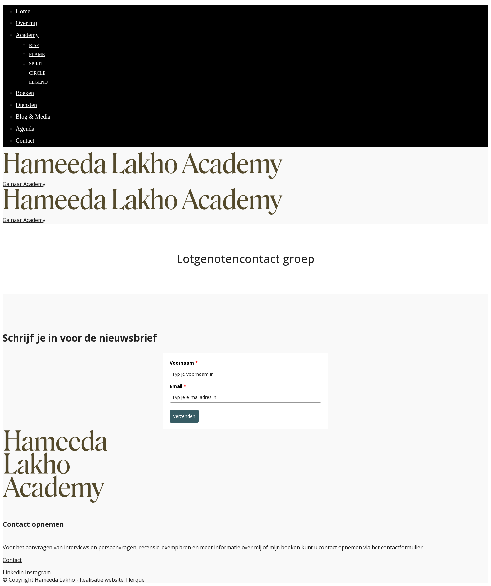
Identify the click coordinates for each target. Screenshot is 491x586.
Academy (27, 35)
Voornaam (184, 363)
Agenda (25, 128)
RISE (34, 45)
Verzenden (184, 416)
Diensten (26, 105)
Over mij (26, 23)
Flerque (135, 579)
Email (178, 386)
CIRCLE (37, 73)
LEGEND (38, 82)
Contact (25, 140)
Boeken (25, 93)
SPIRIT (36, 63)
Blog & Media (33, 117)
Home (23, 11)
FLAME (37, 54)
